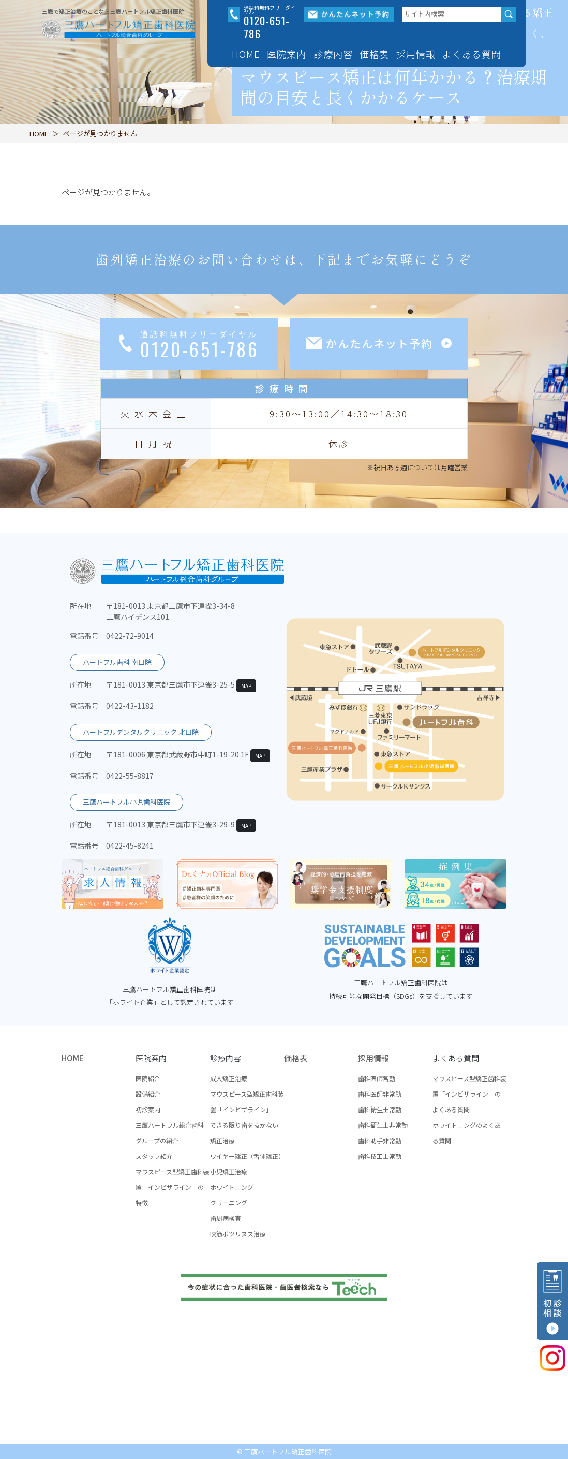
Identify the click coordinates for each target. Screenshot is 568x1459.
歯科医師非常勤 (379, 1093)
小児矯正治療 (228, 1171)
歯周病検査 (225, 1218)
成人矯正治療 (228, 1078)
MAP (246, 686)
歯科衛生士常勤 (379, 1109)
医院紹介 (148, 1078)
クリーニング (228, 1202)
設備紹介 (148, 1093)
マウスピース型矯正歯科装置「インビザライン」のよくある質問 (469, 1094)
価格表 (374, 54)
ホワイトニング (231, 1187)
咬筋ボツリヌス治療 (238, 1233)
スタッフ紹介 (154, 1155)
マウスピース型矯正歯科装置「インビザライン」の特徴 (173, 1187)
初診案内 (148, 1109)
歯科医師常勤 (376, 1078)
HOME (246, 54)
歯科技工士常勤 (379, 1155)
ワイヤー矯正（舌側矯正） (247, 1155)
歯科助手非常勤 (379, 1140)
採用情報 (373, 1058)
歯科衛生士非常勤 (383, 1124)
